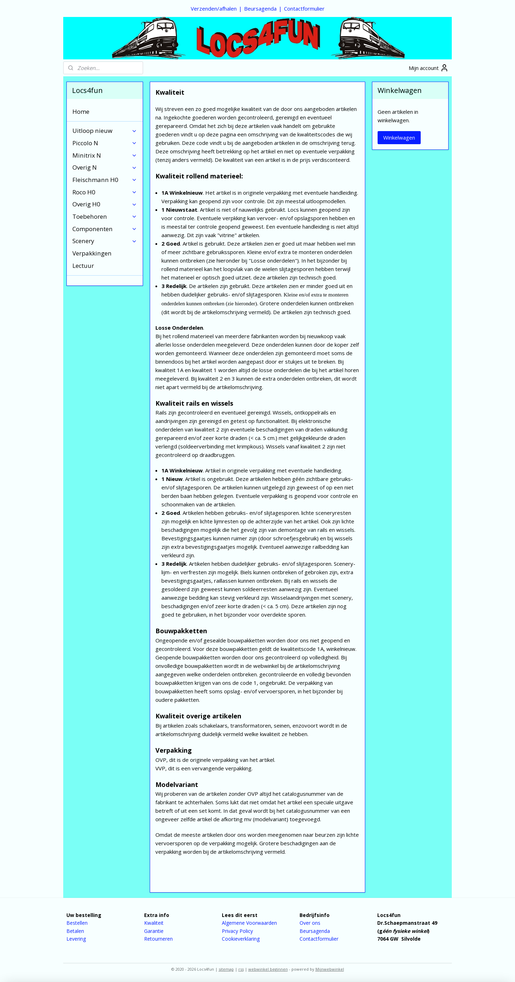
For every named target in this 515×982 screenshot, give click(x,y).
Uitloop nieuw (104, 131)
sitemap (226, 969)
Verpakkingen (92, 253)
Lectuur (83, 265)
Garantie (154, 931)
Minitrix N (104, 155)
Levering (76, 938)
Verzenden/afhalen (214, 8)
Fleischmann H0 (104, 180)
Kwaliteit (154, 922)
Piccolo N (104, 143)
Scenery (104, 241)
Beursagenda (260, 8)
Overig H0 (104, 204)
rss (241, 969)
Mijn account (429, 68)
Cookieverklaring (241, 938)
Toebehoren (104, 216)
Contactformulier (304, 8)
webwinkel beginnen (268, 969)
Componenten (104, 229)
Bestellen (77, 922)
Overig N (104, 167)
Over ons (310, 922)
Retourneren (158, 938)
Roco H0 (104, 192)
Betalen (75, 931)
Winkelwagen (399, 137)
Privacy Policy (237, 931)
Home (80, 111)
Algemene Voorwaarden (249, 922)
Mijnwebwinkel (329, 969)
